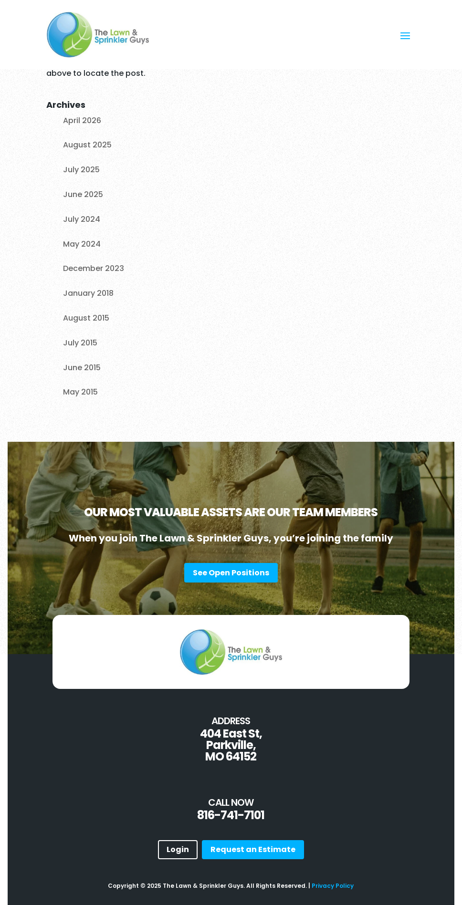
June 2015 (82, 367)
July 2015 (80, 342)
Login (178, 849)
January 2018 (88, 293)
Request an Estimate (252, 849)
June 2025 (83, 194)
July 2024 (81, 219)
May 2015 (80, 391)
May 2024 (82, 244)
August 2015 (86, 317)
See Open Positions (231, 572)
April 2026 (82, 120)
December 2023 (93, 268)
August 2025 (87, 144)
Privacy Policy (333, 886)
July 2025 (81, 169)
